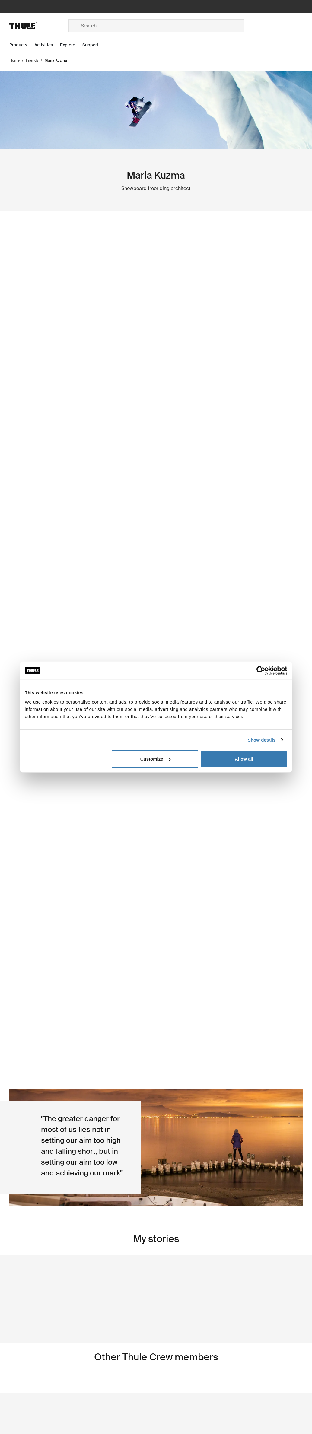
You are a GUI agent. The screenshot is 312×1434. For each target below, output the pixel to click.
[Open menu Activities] (47, 45)
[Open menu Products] (21, 45)
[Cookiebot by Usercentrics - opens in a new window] (260, 670)
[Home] (38, 25)
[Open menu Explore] (71, 45)
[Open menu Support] (94, 45)
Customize (155, 759)
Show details (262, 739)
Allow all (244, 759)
